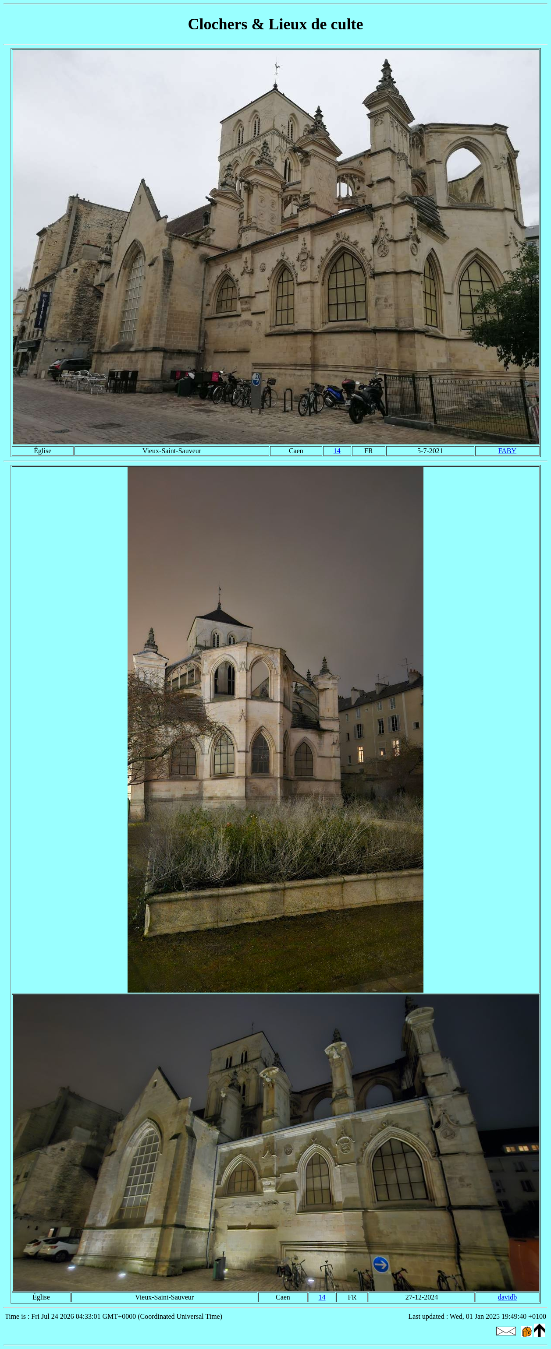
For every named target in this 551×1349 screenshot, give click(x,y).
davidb (507, 1297)
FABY (507, 450)
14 (337, 450)
